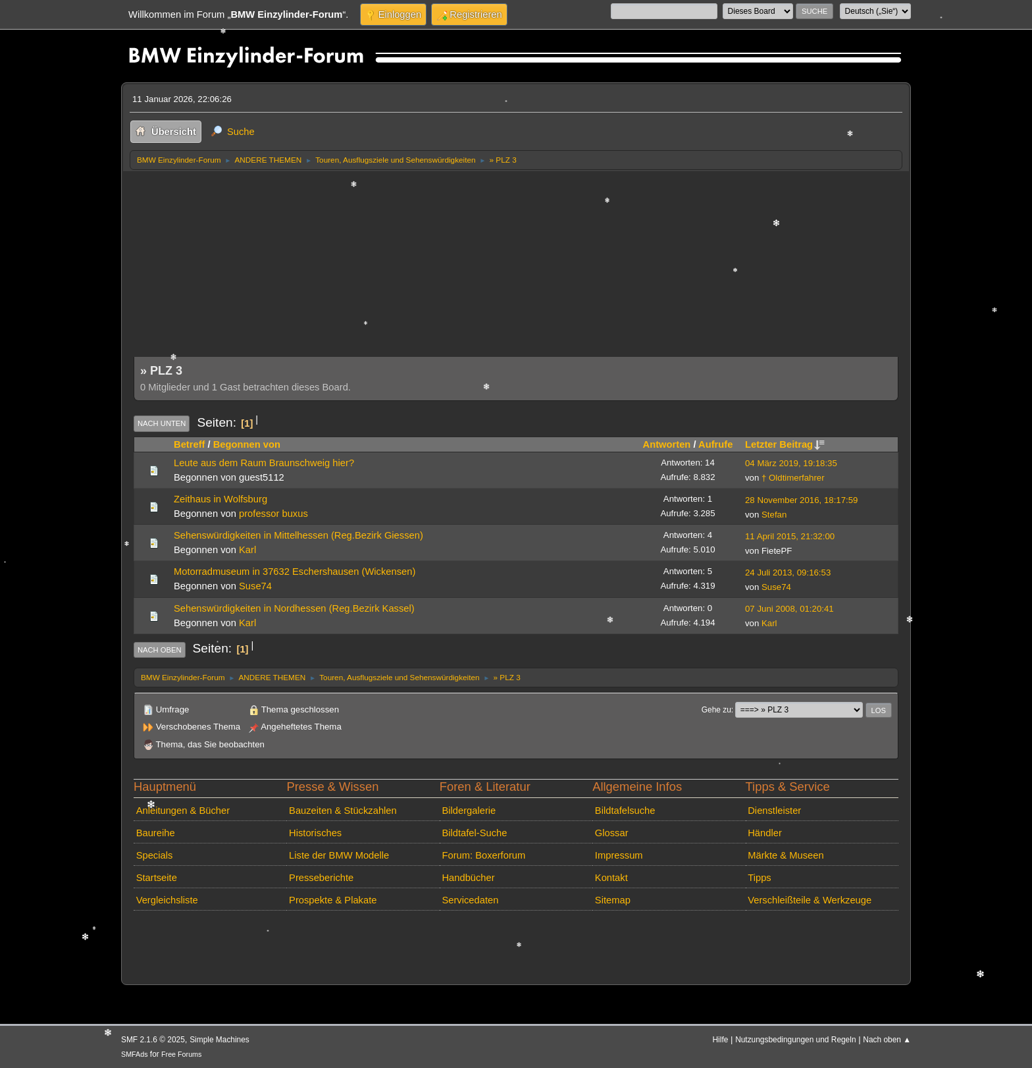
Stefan (774, 515)
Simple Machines (219, 1039)
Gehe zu (716, 709)
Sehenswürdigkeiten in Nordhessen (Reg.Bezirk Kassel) (294, 608)
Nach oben (160, 650)
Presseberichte (321, 877)
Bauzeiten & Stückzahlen (343, 810)
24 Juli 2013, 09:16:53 (788, 572)
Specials (154, 855)
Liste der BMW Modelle (339, 855)
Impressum (619, 855)
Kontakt (611, 877)
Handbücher (468, 877)
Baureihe (155, 833)
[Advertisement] (516, 269)
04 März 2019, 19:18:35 (791, 463)
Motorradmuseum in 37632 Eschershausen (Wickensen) (294, 571)
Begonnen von (246, 444)
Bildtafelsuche (625, 810)
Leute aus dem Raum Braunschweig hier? (264, 463)
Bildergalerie (469, 810)
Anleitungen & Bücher (183, 810)
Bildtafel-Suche (474, 833)
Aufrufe (715, 444)
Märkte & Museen (785, 855)
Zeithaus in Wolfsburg (220, 499)
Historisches (315, 833)
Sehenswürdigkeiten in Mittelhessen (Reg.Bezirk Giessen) (298, 535)
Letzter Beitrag (785, 444)
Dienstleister (774, 810)
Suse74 (255, 586)
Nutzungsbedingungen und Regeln (795, 1039)
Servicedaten (470, 900)
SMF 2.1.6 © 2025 (153, 1039)
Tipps (759, 877)
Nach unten (162, 423)
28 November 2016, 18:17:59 (801, 500)
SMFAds (134, 1054)
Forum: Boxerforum (483, 855)
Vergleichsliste (167, 900)
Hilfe (721, 1039)
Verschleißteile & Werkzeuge (809, 900)
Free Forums (181, 1054)
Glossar (612, 833)
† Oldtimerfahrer (793, 478)
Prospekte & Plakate (332, 900)
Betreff (189, 444)
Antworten (667, 444)
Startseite (156, 877)
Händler (765, 833)
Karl (247, 550)
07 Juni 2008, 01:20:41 (789, 609)
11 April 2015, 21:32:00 (790, 536)
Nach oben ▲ (887, 1039)
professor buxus (273, 513)
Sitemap (613, 900)
